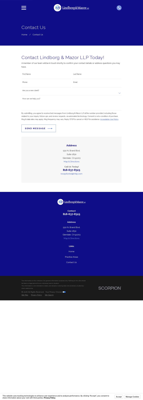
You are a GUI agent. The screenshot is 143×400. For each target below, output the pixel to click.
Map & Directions (71, 161)
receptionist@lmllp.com (71, 174)
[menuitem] (24, 295)
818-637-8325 (71, 169)
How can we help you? (31, 99)
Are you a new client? (30, 90)
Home (71, 251)
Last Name (77, 74)
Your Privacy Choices (55, 292)
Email (75, 82)
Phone (24, 82)
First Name (26, 74)
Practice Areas (71, 257)
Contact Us (71, 262)
